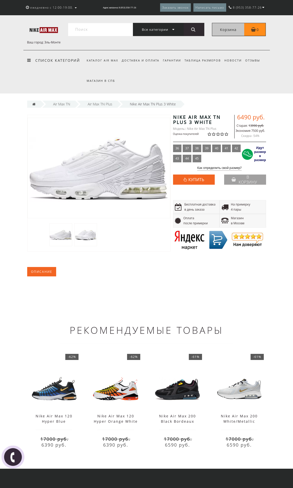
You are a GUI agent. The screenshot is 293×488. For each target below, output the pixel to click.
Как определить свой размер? (219, 168)
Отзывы (256, 60)
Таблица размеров (205, 60)
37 (187, 148)
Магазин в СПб (101, 81)
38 (197, 148)
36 (177, 148)
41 (226, 148)
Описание (41, 272)
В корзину (244, 180)
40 (216, 148)
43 (177, 158)
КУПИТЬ (196, 179)
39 (207, 148)
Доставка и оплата (141, 60)
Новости (236, 60)
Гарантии (173, 60)
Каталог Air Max (102, 60)
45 (197, 158)
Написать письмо (209, 7)
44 (187, 158)
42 (236, 148)
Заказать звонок (175, 7)
